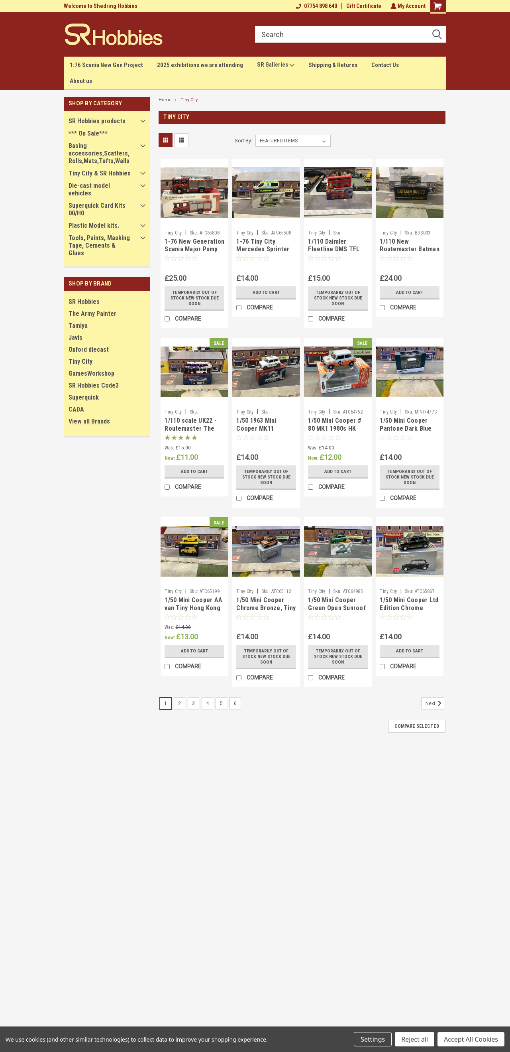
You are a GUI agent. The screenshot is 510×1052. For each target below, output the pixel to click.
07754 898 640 (315, 6)
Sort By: (243, 141)
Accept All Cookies (471, 1039)
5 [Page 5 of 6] (221, 703)
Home (165, 99)
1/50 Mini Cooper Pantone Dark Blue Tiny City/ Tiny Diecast (406, 432)
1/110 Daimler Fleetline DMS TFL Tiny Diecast (333, 249)
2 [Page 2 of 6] (179, 703)
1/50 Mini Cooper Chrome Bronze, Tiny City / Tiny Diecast (266, 608)
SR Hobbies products (97, 121)
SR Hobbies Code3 (94, 385)
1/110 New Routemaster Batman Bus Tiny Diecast (409, 249)
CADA (76, 409)
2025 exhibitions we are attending (200, 65)
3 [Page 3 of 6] (193, 703)
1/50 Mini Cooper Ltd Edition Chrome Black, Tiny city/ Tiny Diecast (409, 611)
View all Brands (89, 421)
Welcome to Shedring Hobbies (100, 6)
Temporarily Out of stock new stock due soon (194, 298)
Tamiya (78, 325)
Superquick (84, 397)
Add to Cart (266, 292)
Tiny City (80, 361)
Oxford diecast (89, 349)
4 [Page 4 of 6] (207, 703)
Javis (75, 337)
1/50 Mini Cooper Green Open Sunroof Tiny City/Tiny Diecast (337, 611)
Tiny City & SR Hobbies (100, 173)
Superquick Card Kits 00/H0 (97, 209)
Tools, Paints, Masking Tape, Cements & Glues (99, 245)
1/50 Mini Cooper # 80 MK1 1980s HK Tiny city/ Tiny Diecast (334, 432)
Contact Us (385, 65)
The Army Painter (92, 313)
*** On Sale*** (88, 133)
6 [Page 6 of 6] (235, 703)
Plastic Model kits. (94, 225)
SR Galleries (275, 65)
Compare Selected (416, 726)
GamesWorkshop (91, 373)
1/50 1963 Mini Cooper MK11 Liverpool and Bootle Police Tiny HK (265, 432)
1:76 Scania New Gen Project (106, 65)
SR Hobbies (84, 301)
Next (435, 703)
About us (81, 81)
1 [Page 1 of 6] (165, 703)
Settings (373, 1039)
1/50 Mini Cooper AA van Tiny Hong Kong (193, 604)
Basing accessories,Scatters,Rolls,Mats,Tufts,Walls (99, 153)
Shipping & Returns (332, 65)
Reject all (414, 1039)
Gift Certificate (363, 6)
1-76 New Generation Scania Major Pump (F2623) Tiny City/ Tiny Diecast (194, 253)
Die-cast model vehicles (89, 189)
